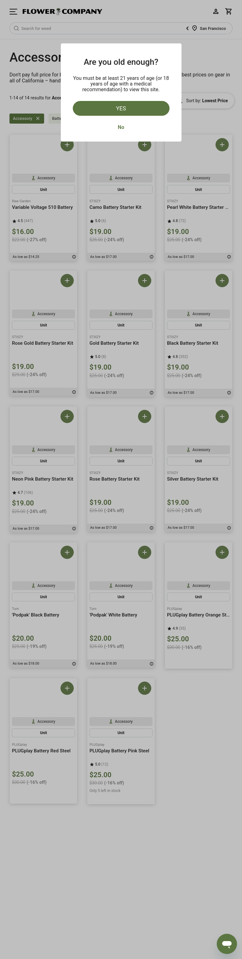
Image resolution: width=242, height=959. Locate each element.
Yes (121, 108)
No (121, 127)
